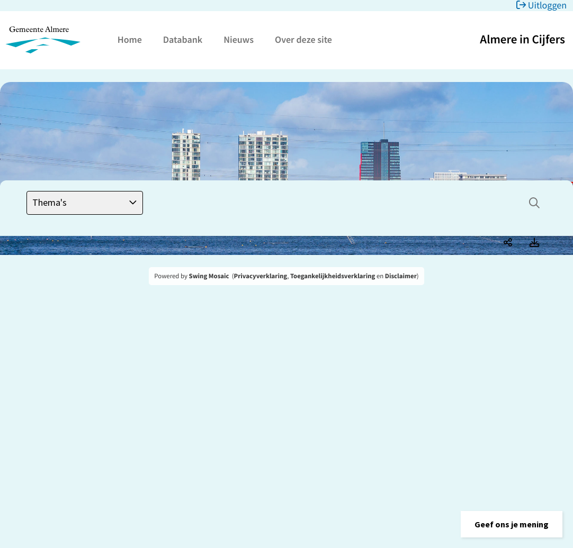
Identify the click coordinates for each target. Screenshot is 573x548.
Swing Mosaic (209, 276)
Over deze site (303, 39)
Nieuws (238, 39)
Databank (182, 39)
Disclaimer (401, 276)
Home (130, 39)
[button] (511, 524)
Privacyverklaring (261, 276)
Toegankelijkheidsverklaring (332, 276)
